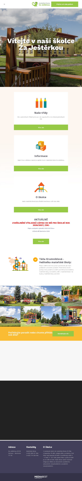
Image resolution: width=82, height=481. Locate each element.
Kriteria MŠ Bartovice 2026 (41, 231)
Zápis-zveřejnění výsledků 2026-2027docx (41, 228)
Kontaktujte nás (63, 334)
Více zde (41, 127)
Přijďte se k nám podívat (65, 4)
